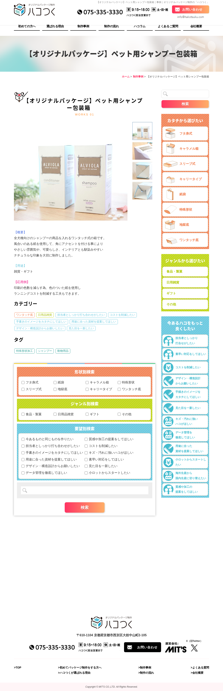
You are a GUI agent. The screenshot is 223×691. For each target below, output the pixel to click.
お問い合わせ (192, 10)
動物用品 (62, 350)
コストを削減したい (122, 314)
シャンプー (45, 350)
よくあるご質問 (168, 27)
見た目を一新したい (81, 328)
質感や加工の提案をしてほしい (109, 439)
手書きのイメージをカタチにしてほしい (41, 321)
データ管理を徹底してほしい (44, 472)
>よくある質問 (200, 667)
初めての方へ (27, 27)
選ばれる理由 (55, 27)
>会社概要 (197, 672)
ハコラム (140, 27)
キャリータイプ (99, 389)
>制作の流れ (146, 672)
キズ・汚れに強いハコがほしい (109, 452)
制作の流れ (111, 27)
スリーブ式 (32, 389)
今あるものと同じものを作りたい (47, 439)
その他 (124, 414)
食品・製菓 (32, 414)
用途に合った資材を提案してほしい (93, 321)
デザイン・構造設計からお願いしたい (40, 328)
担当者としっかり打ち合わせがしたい (81, 314)
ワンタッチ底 (24, 314)
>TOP (17, 667)
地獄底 (60, 389)
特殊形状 (126, 382)
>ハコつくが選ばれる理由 (74, 672)
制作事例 (83, 27)
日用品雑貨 (45, 314)
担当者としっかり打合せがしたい (180, 341)
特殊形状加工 (24, 350)
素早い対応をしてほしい (104, 459)
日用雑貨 (172, 282)
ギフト (92, 414)
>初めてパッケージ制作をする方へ (80, 667)
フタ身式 (30, 382)
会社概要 (196, 27)
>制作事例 (144, 667)
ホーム (126, 76)
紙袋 (59, 382)
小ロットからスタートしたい (107, 472)
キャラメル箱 (97, 382)
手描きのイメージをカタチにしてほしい (182, 395)
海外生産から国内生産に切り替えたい (184, 476)
